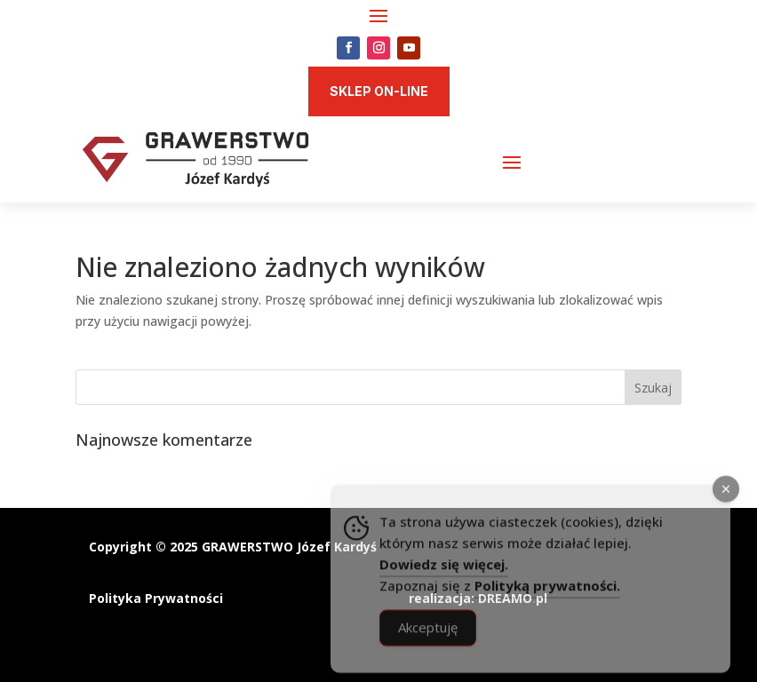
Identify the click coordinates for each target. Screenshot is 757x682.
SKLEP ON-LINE (379, 91)
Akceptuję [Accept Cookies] (428, 644)
